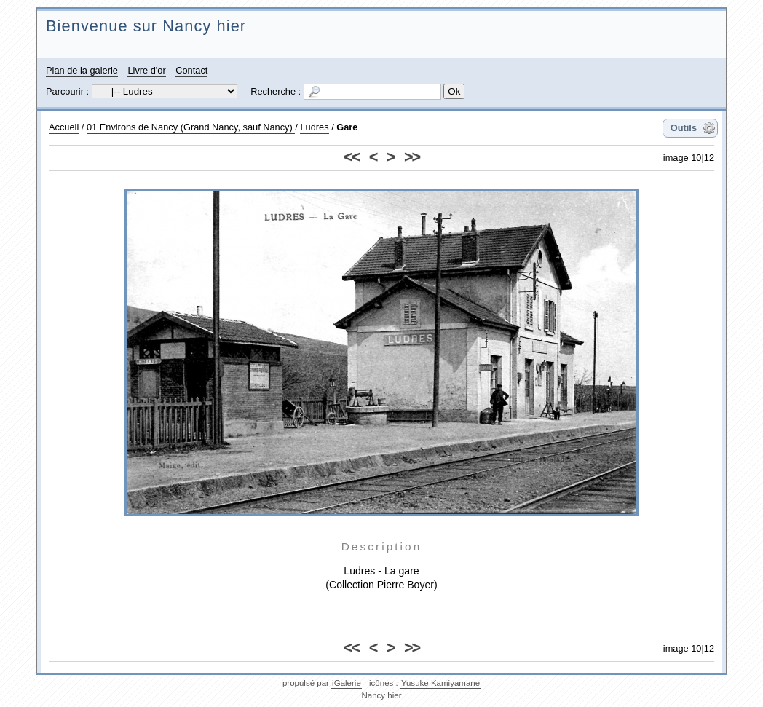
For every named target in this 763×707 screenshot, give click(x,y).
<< (351, 157)
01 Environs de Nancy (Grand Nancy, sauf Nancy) (191, 127)
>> (411, 157)
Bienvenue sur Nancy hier (146, 26)
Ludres (314, 127)
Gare (346, 127)
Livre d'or (146, 70)
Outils (684, 127)
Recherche (273, 91)
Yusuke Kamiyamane (440, 683)
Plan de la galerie (82, 70)
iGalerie (346, 683)
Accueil (64, 127)
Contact (191, 70)
